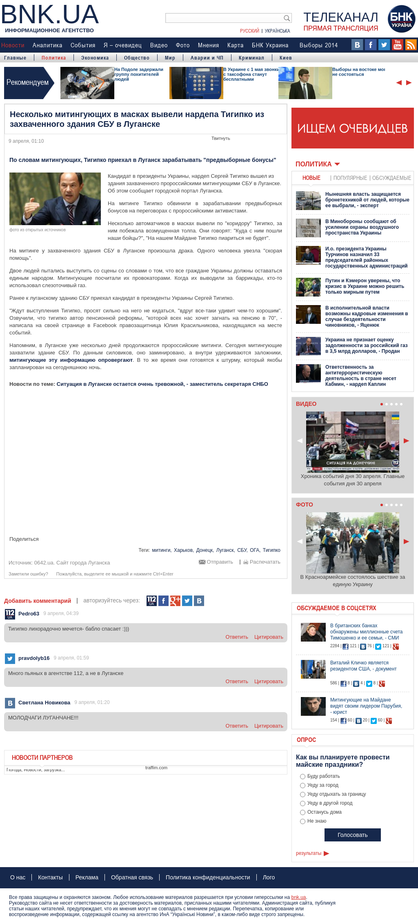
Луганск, (225, 550)
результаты (308, 853)
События (83, 45)
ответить (236, 637)
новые (311, 177)
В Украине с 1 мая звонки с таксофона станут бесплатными (251, 74)
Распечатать (265, 562)
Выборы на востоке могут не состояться (361, 72)
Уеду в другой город (330, 803)
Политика (54, 57)
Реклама (87, 877)
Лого (269, 877)
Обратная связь (132, 877)
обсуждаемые (391, 177)
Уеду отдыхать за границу (336, 794)
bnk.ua (298, 897)
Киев (286, 57)
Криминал (252, 57)
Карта (235, 45)
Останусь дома (324, 812)
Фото (183, 45)
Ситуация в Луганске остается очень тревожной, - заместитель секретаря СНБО (162, 384)
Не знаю (316, 821)
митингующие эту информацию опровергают (71, 360)
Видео (159, 45)
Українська (277, 30)
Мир (170, 57)
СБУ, (242, 550)
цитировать (268, 637)
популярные (350, 177)
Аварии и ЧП (207, 57)
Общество (137, 57)
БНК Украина (270, 45)
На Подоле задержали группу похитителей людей (138, 74)
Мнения (208, 45)
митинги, (161, 550)
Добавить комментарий (37, 601)
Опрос (306, 739)
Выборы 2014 (319, 45)
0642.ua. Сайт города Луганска (72, 563)
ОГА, (255, 550)
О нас (17, 877)
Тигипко (271, 550)
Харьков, (184, 550)
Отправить (220, 562)
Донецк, (205, 550)
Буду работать (323, 776)
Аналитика (47, 45)
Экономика (95, 57)
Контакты (50, 877)
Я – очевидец (123, 45)
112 (152, 601)
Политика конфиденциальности (208, 877)
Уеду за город (322, 785)
